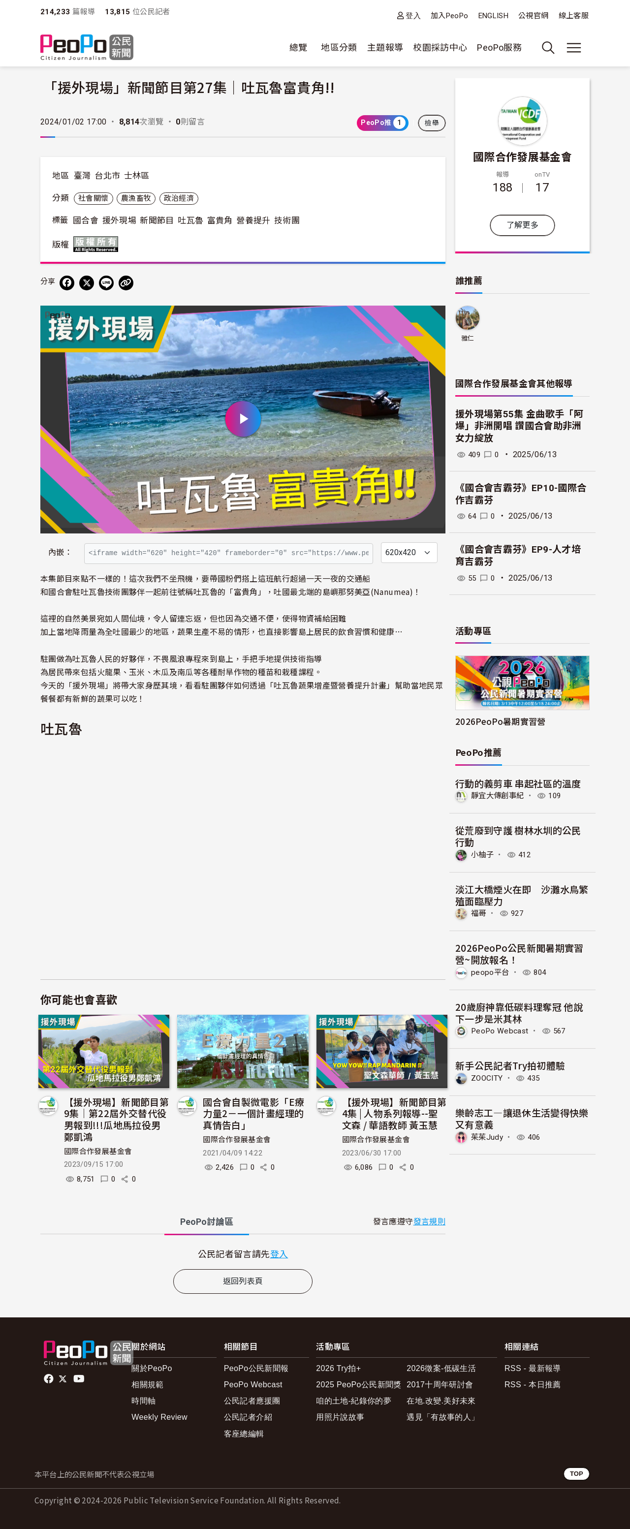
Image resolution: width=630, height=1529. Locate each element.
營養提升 (253, 220)
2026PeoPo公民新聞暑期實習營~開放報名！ (519, 953)
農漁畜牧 (136, 198)
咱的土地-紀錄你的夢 (353, 1401)
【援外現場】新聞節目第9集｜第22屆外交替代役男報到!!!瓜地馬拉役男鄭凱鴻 (116, 1119)
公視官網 (533, 15)
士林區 (137, 176)
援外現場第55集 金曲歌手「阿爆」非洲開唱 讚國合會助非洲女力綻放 (519, 426)
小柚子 (483, 854)
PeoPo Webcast (501, 1030)
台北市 (107, 176)
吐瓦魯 (190, 220)
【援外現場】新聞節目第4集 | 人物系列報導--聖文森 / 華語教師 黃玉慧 (394, 1113)
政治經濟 (179, 198)
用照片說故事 (340, 1417)
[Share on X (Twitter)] (86, 283)
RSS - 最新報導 (532, 1368)
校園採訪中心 (440, 47)
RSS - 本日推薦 (532, 1384)
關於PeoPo (151, 1368)
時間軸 (143, 1401)
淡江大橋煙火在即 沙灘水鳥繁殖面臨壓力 (522, 894)
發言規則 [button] (429, 1221)
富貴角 (220, 220)
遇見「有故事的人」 (443, 1417)
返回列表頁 (243, 1281)
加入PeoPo (450, 15)
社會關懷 (93, 198)
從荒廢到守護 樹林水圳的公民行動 (518, 835)
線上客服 (574, 15)
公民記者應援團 (252, 1401)
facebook (49, 1379)
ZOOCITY (488, 1077)
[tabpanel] (242, 1253)
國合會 (85, 220)
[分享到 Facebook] (67, 283)
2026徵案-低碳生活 (441, 1368)
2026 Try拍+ (338, 1368)
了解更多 (522, 225)
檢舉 (432, 123)
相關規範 (147, 1384)
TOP (576, 1473)
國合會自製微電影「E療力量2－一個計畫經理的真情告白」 (253, 1113)
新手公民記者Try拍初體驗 (510, 1064)
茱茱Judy (487, 1136)
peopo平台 (490, 971)
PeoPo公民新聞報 (256, 1368)
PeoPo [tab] (206, 1222)
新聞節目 (157, 220)
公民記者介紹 (248, 1417)
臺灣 (82, 176)
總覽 (298, 47)
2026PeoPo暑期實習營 (500, 721)
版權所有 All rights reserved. (98, 244)
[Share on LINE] (106, 283)
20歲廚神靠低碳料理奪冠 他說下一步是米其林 (519, 1012)
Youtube (79, 1379)
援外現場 (119, 220)
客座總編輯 (244, 1434)
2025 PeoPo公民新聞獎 (358, 1384)
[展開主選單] (574, 48)
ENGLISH (493, 15)
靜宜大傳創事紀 (499, 795)
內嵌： (60, 552)
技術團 (287, 220)
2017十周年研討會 (440, 1384)
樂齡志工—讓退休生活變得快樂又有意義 (522, 1117)
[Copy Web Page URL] (126, 283)
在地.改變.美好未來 (441, 1401)
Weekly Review (159, 1417)
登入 (413, 15)
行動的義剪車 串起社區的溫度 (518, 783)
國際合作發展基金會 (98, 1151)
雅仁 (467, 338)
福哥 (479, 913)
